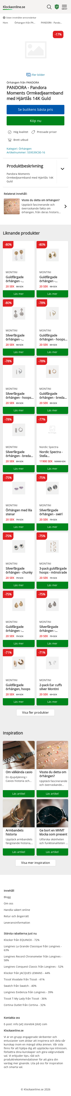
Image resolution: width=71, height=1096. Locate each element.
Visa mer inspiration (35, 863)
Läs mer (19, 294)
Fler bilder (35, 74)
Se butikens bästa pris (35, 109)
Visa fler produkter (35, 712)
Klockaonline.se (14, 7)
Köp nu (35, 120)
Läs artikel (18, 793)
